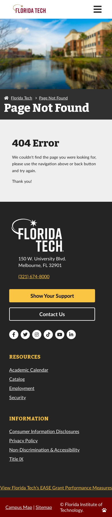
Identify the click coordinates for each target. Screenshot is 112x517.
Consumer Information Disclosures (44, 431)
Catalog (17, 379)
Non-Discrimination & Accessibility (44, 449)
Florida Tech (21, 97)
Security (17, 397)
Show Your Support (52, 296)
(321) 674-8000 (33, 276)
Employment (21, 388)
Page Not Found (53, 97)
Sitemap (44, 507)
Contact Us (52, 314)
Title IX (16, 459)
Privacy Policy (23, 440)
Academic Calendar (28, 369)
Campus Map (18, 507)
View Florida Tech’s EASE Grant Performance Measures (56, 487)
